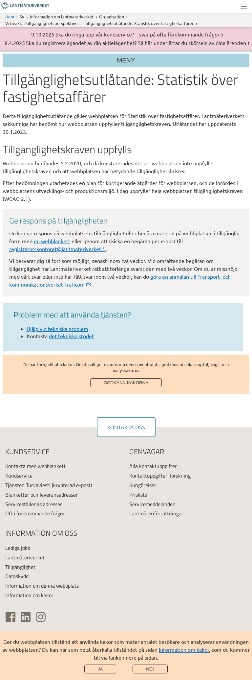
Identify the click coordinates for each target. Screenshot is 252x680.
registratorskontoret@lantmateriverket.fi (57, 249)
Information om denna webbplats (42, 586)
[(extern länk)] (10, 617)
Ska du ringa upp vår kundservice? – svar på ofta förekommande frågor (137, 34)
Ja (100, 669)
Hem (9, 16)
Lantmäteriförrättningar (156, 513)
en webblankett (52, 241)
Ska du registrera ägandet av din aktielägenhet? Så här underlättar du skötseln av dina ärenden (136, 42)
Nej (150, 669)
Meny (243, 6)
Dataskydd (17, 576)
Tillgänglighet (20, 567)
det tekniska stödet (71, 336)
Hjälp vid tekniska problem (57, 328)
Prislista (138, 495)
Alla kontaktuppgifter (153, 466)
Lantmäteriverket (25, 557)
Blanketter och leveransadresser (41, 495)
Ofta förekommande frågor (35, 513)
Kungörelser (142, 485)
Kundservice (18, 476)
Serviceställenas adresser (33, 504)
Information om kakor (184, 649)
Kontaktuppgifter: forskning (160, 476)
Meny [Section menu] (126, 60)
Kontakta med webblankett (35, 466)
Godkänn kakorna (126, 382)
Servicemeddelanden (152, 504)
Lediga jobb (17, 548)
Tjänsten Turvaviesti (28, 485)
